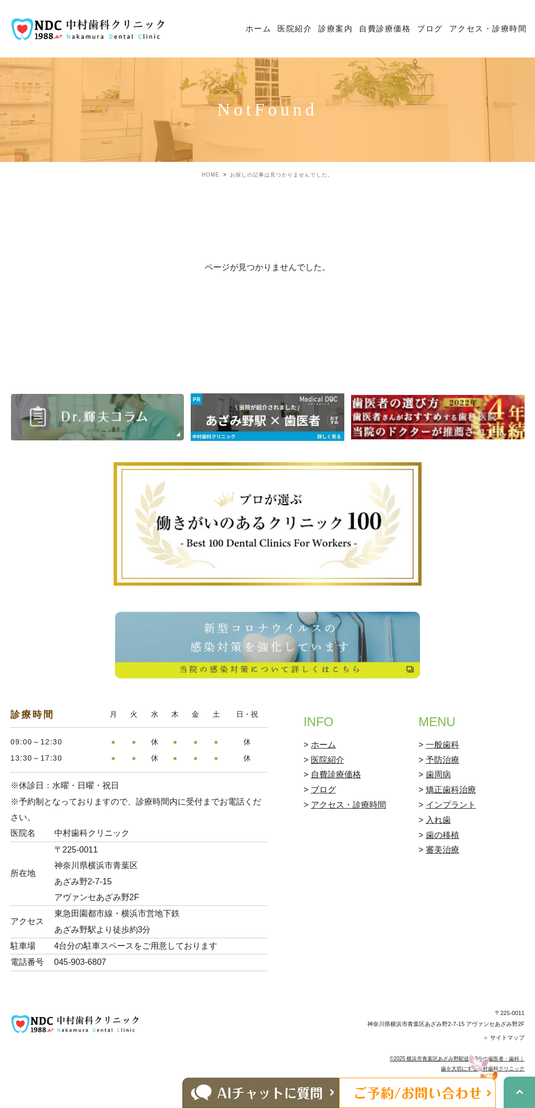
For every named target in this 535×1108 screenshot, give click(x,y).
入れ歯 (438, 819)
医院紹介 (294, 28)
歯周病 (438, 774)
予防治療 (442, 759)
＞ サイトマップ (504, 1037)
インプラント (451, 804)
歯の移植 (442, 835)
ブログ (430, 28)
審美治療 (442, 849)
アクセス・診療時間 (488, 28)
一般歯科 (442, 744)
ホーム (259, 28)
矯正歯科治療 (451, 789)
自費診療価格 (385, 28)
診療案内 (335, 28)
